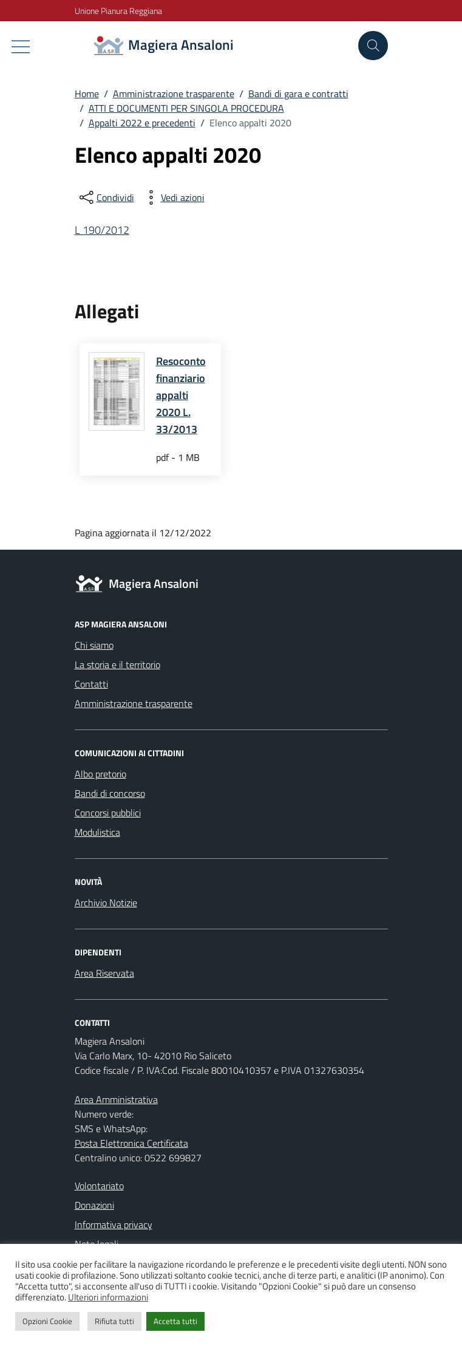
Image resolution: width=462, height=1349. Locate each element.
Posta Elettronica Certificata (131, 1143)
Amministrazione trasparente (133, 703)
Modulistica (97, 832)
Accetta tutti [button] (175, 1321)
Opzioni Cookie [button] (47, 1321)
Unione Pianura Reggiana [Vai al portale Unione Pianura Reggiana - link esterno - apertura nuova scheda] (118, 10)
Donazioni (94, 1205)
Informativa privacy (113, 1224)
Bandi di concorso (110, 793)
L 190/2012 (102, 230)
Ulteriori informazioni (108, 1297)
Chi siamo (94, 645)
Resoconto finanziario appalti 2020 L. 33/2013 (181, 395)
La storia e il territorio (117, 664)
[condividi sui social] (106, 197)
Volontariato (99, 1185)
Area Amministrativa (116, 1099)
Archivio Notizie (106, 902)
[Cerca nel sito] (372, 45)
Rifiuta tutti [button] (114, 1321)
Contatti (91, 684)
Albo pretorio (100, 774)
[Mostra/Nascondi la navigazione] (21, 47)
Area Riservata (104, 973)
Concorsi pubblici (108, 812)
